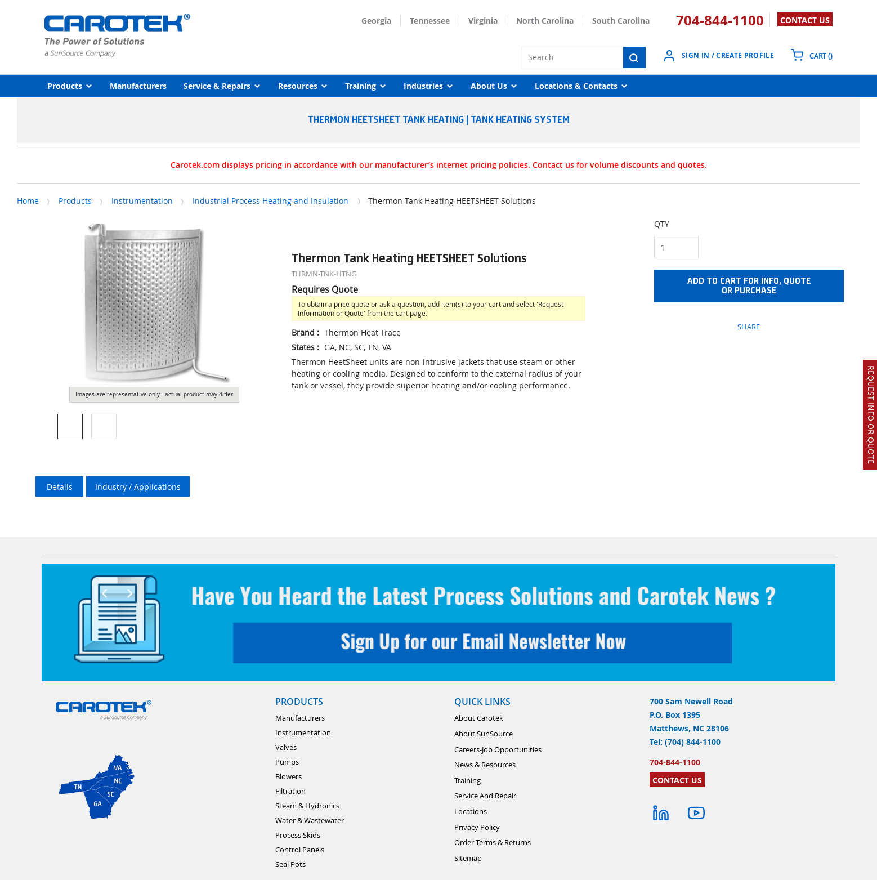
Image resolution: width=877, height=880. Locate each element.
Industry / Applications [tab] (138, 486)
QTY (661, 223)
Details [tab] (60, 486)
